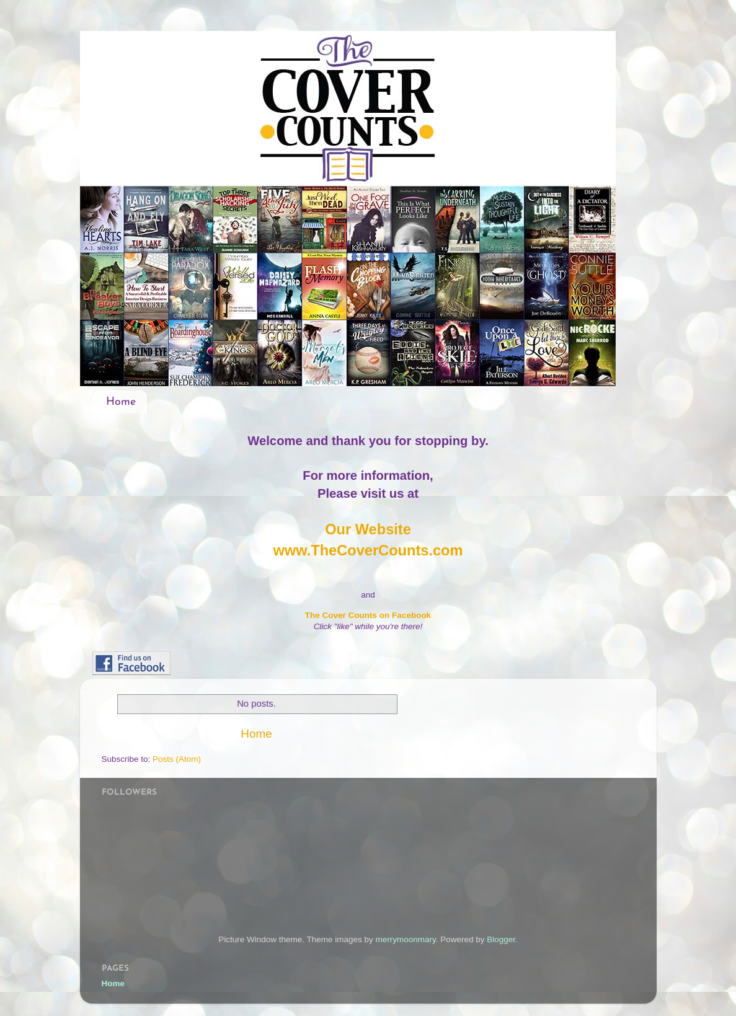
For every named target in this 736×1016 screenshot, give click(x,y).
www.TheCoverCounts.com (368, 550)
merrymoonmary (405, 939)
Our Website (368, 529)
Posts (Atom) (177, 759)
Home (121, 402)
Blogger (501, 939)
